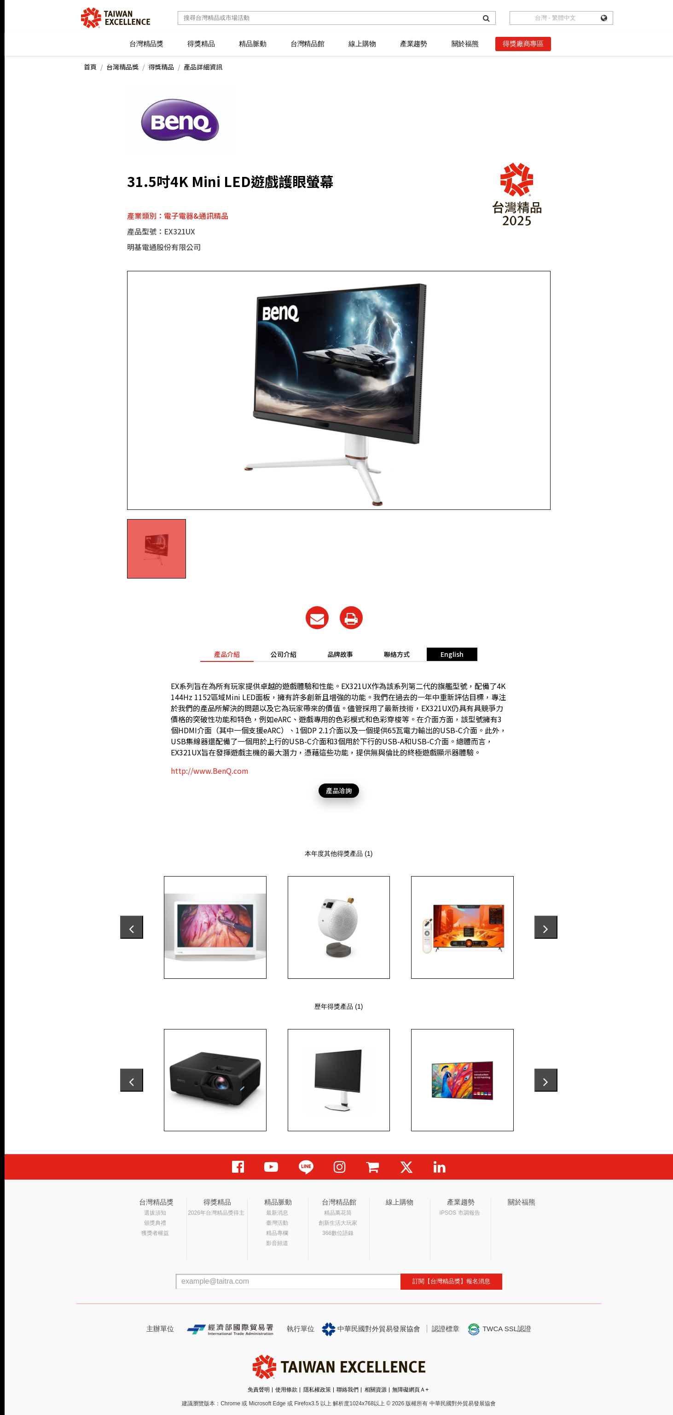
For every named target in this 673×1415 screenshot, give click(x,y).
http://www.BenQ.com (210, 770)
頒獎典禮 (155, 1223)
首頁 (90, 66)
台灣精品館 (307, 43)
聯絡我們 (347, 1389)
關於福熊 (465, 43)
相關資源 (376, 1389)
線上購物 (362, 43)
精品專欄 (277, 1233)
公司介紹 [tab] (283, 654)
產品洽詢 (339, 790)
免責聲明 (259, 1389)
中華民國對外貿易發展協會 (371, 1329)
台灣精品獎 (146, 43)
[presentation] (131, 927)
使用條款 (286, 1389)
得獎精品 (201, 43)
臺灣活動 (277, 1223)
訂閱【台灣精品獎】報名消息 (451, 1281)
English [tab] (452, 654)
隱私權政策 (317, 1389)
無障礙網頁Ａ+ (410, 1389)
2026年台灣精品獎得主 (216, 1213)
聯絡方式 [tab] (397, 654)
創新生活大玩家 (338, 1223)
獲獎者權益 (155, 1233)
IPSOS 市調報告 (460, 1213)
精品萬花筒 (338, 1213)
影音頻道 (277, 1243)
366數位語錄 (338, 1233)
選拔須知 (155, 1213)
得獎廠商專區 (523, 43)
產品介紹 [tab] (227, 654)
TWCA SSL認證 (499, 1329)
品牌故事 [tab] (340, 654)
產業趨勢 (413, 43)
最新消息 (277, 1213)
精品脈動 (252, 43)
